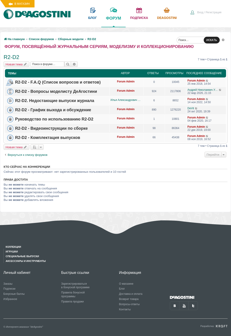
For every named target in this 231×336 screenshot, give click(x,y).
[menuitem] (205, 12)
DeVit (190, 108)
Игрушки (12, 251)
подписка (139, 18)
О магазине (126, 283)
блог (92, 18)
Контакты (125, 309)
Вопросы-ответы (129, 304)
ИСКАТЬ (211, 40)
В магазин (22, 3)
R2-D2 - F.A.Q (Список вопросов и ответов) (58, 82)
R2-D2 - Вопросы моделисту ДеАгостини (56, 91)
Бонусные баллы (14, 293)
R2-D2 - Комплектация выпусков (47, 137)
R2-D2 (11, 57)
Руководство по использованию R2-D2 (54, 119)
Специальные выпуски (22, 256)
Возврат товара (129, 299)
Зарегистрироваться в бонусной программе (75, 285)
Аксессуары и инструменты (26, 261)
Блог (122, 288)
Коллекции (13, 246)
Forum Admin (126, 81)
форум (113, 21)
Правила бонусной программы (73, 294)
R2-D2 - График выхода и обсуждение (53, 110)
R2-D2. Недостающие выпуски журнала (54, 100)
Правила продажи (72, 301)
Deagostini (167, 18)
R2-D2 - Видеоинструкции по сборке (51, 128)
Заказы (7, 283)
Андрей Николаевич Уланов (203, 89)
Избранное (10, 299)
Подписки (9, 288)
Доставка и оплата (131, 293)
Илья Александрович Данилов (126, 100)
